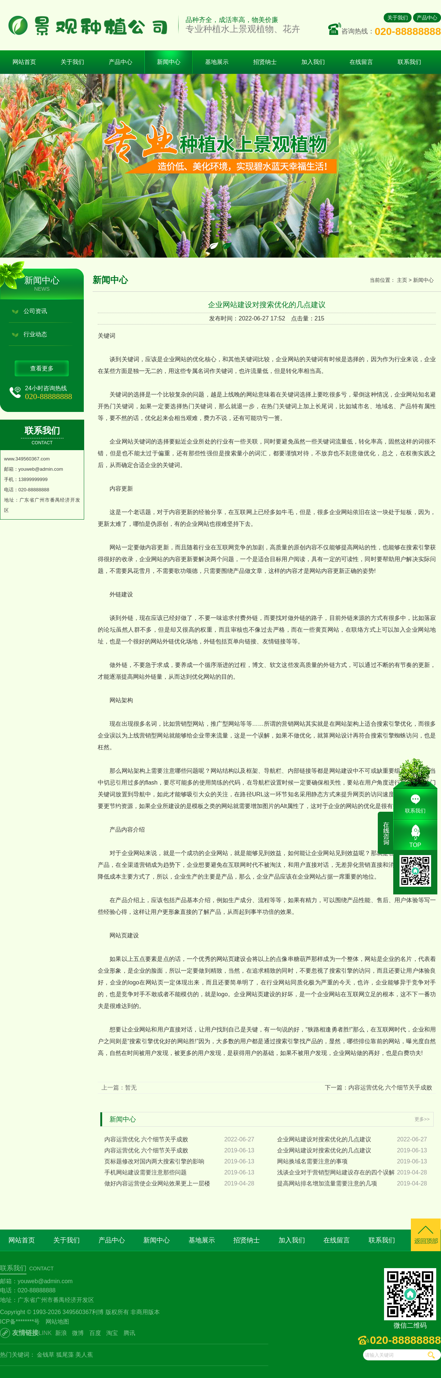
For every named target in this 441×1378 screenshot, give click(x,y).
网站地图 (57, 1321)
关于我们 (397, 18)
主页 (402, 280)
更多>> (422, 1119)
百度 (95, 1333)
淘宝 (112, 1333)
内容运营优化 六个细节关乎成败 (146, 1139)
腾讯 (129, 1333)
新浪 (61, 1333)
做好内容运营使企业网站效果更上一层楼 (157, 1183)
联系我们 (382, 1240)
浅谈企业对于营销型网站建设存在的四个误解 (336, 1172)
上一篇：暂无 (119, 1087)
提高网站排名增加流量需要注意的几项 (327, 1183)
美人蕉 (84, 1355)
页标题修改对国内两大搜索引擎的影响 (154, 1161)
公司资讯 (35, 311)
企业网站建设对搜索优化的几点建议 (324, 1139)
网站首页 (24, 62)
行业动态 (35, 334)
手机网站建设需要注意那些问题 (145, 1172)
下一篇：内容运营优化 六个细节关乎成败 (378, 1087)
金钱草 (45, 1355)
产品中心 (427, 18)
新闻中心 (423, 280)
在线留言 (336, 1240)
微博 (78, 1333)
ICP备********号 (20, 1321)
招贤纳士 (246, 1240)
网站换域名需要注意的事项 (312, 1161)
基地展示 (202, 1240)
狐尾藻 (65, 1355)
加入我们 (292, 1240)
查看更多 (42, 368)
